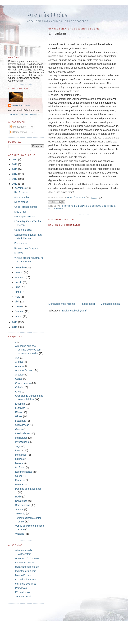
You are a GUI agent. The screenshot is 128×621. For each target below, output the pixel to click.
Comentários (18, 132)
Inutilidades (56, 209)
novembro (20, 267)
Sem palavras (22, 505)
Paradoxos (21, 588)
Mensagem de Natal (25, 216)
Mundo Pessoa (23, 575)
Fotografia (20, 420)
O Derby (18, 253)
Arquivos (20, 374)
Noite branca (21, 202)
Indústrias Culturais (25, 571)
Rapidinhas (21, 501)
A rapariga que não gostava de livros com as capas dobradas (28, 350)
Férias (18, 412)
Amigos (19, 361)
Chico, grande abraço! (26, 206)
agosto (19, 282)
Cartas (18, 378)
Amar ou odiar (22, 197)
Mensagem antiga (110, 303)
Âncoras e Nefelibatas (27, 558)
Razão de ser (21, 192)
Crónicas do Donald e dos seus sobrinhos (88, 206)
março (18, 306)
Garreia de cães (23, 230)
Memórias (20, 454)
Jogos (18, 446)
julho (18, 287)
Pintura (19, 484)
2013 (15, 179)
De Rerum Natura (24, 562)
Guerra (19, 429)
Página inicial (88, 303)
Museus (19, 459)
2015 (15, 169)
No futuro (20, 467)
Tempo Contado (23, 596)
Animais (19, 366)
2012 (15, 183)
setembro (20, 277)
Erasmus (20, 403)
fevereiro (20, 311)
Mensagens (18, 126)
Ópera (18, 476)
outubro (19, 272)
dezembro (20, 188)
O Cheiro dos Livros (26, 579)
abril (17, 301)
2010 (15, 327)
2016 (15, 164)
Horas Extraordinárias (27, 566)
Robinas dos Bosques (26, 248)
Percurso (20, 480)
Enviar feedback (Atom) (74, 310)
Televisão (20, 513)
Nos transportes (23, 471)
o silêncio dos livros (25, 583)
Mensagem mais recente (61, 303)
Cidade (19, 387)
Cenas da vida (23, 383)
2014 (15, 174)
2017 (15, 159)
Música (19, 463)
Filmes (18, 416)
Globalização (22, 425)
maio (18, 296)
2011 (15, 322)
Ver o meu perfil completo (24, 114)
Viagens (19, 533)
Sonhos (19, 509)
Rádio (18, 496)
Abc (17, 357)
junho (18, 291)
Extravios (20, 408)
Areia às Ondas (47, 14)
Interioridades (22, 433)
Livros (18, 450)
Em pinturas (20, 243)
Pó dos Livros (22, 592)
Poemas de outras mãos (28, 488)
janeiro (19, 316)
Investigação (22, 442)
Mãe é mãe (20, 211)
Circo (18, 391)
